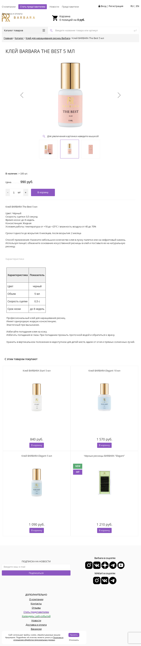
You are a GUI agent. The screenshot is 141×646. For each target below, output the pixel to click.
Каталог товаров (24, 30)
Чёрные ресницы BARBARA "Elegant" (104, 455)
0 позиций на (72, 18)
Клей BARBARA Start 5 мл (36, 370)
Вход (103, 6)
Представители (70, 6)
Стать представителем (32, 6)
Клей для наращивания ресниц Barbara (48, 38)
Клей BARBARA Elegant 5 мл (36, 455)
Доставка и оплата (12, 13)
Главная (8, 38)
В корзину (36, 445)
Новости (54, 6)
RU (132, 6)
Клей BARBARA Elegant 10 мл (104, 370)
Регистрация (116, 6)
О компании (9, 6)
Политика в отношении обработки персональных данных (38, 638)
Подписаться (36, 573)
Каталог (19, 38)
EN (137, 6)
